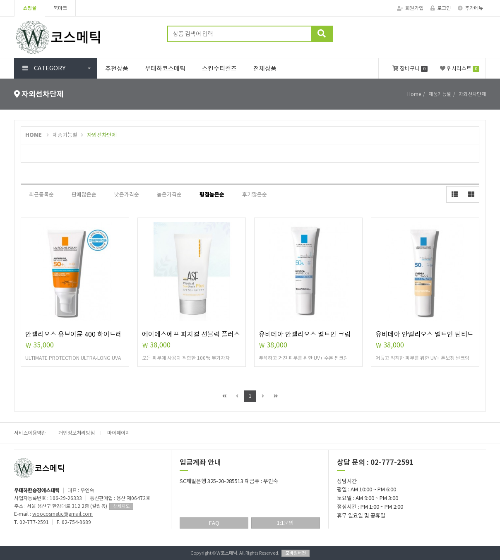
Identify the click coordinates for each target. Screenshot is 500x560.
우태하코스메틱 (165, 68)
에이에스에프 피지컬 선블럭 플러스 (191, 334)
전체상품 (264, 68)
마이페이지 (118, 433)
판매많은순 (84, 194)
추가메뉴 (470, 8)
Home (414, 94)
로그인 (440, 8)
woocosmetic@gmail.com (62, 514)
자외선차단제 (102, 135)
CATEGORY (43, 68)
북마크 (60, 8)
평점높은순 (212, 194)
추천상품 (116, 68)
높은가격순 (169, 194)
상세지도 (121, 506)
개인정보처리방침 (76, 433)
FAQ (214, 522)
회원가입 (410, 8)
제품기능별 (65, 135)
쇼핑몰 (29, 8)
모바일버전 (295, 553)
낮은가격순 (126, 194)
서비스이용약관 (30, 433)
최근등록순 (41, 194)
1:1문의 (285, 522)
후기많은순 (254, 194)
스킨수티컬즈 (219, 68)
